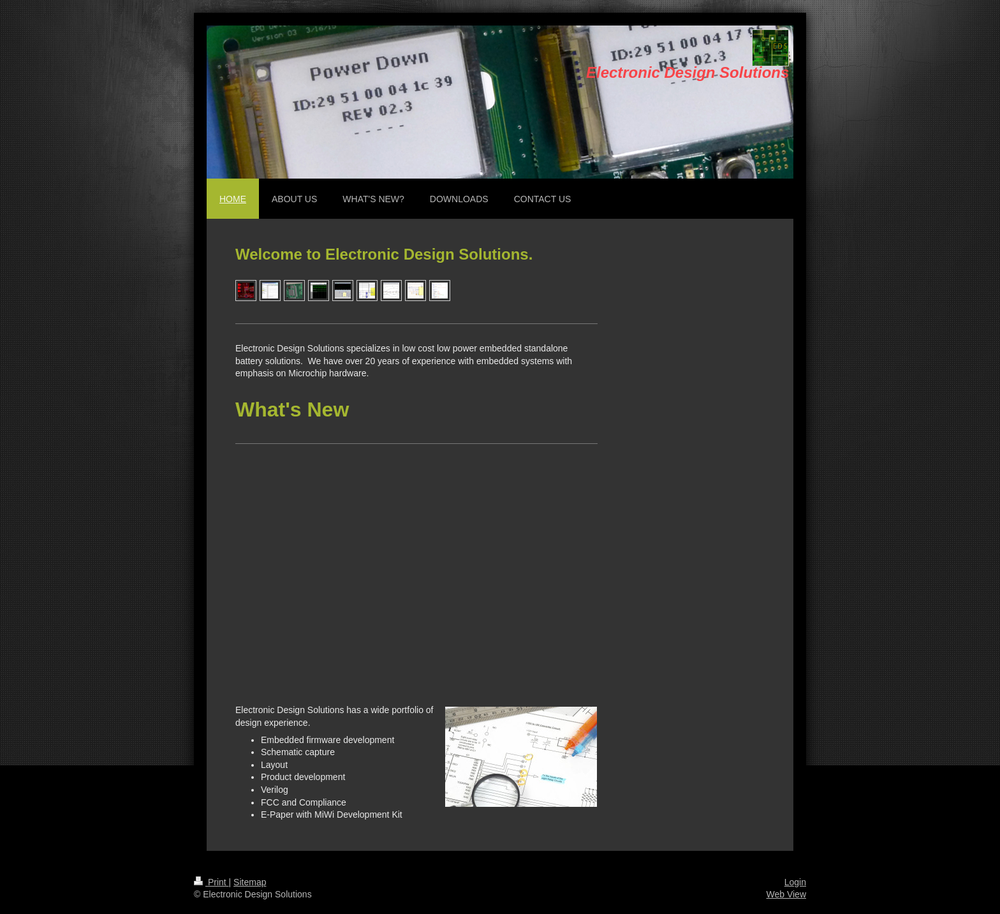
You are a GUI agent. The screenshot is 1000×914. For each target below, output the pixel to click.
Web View (786, 894)
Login (795, 882)
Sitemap (249, 882)
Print (211, 882)
